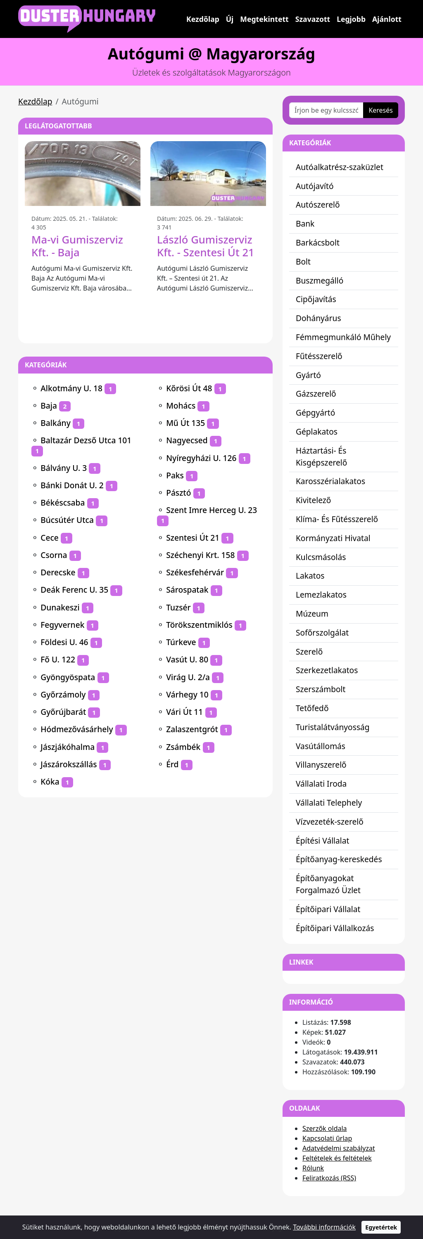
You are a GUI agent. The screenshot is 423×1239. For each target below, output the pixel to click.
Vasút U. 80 (187, 659)
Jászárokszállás (68, 764)
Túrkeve (181, 642)
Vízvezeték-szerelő (330, 821)
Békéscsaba (62, 502)
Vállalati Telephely (329, 802)
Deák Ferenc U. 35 (74, 589)
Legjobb (351, 19)
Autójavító (315, 186)
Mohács (180, 405)
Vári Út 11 (184, 711)
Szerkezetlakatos (327, 670)
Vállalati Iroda (321, 783)
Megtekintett (264, 19)
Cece (49, 537)
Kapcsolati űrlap (327, 1138)
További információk (324, 1227)
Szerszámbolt (321, 689)
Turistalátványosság (333, 727)
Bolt (303, 261)
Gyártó (308, 375)
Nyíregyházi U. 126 (201, 457)
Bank (305, 223)
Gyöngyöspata (67, 677)
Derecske (57, 572)
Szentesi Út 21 (192, 537)
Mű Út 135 (185, 422)
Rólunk (313, 1168)
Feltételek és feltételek (337, 1158)
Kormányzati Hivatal (333, 538)
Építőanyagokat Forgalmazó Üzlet (328, 884)
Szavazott (312, 19)
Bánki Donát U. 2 (72, 485)
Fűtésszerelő (319, 356)
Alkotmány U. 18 (71, 388)
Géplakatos (316, 431)
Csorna (53, 554)
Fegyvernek (62, 624)
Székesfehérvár (195, 572)
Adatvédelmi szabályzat (338, 1148)
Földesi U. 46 (64, 642)
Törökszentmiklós (199, 624)
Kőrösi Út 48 (189, 388)
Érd (172, 764)
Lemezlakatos (321, 594)
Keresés (380, 110)
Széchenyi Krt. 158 (200, 554)
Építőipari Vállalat (328, 909)
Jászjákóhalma (67, 746)
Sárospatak (187, 589)
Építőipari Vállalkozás (335, 928)
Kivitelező (313, 500)
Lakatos (310, 575)
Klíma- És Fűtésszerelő (337, 519)
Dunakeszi (59, 607)
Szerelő (309, 651)
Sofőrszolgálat (322, 632)
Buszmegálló (319, 280)
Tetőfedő (312, 708)
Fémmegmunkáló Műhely (343, 337)
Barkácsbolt (318, 242)
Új (230, 19)
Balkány (55, 422)
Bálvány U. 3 (63, 467)
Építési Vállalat (322, 840)
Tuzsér (178, 607)
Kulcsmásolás (321, 557)
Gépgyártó (315, 412)
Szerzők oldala (324, 1128)
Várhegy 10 (187, 694)
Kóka (49, 781)
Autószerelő (318, 204)
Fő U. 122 (57, 659)
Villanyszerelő (321, 764)
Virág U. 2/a (188, 677)
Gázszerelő (316, 393)
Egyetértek (381, 1227)
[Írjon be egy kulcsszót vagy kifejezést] (326, 110)
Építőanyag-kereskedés (339, 859)
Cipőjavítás (316, 299)
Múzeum (312, 613)
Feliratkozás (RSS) (329, 1177)
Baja (48, 405)
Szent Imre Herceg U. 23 (211, 509)
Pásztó (178, 492)
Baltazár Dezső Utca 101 (85, 440)
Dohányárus (318, 318)
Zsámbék (183, 746)
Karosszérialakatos (330, 481)
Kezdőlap (202, 19)
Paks (175, 475)
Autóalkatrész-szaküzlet (339, 167)
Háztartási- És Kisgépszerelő (321, 456)
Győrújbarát (63, 711)
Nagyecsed (187, 440)
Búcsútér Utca (67, 519)
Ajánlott (387, 19)
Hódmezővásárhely (76, 729)
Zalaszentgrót (192, 729)
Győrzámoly (63, 694)
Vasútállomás (320, 746)
